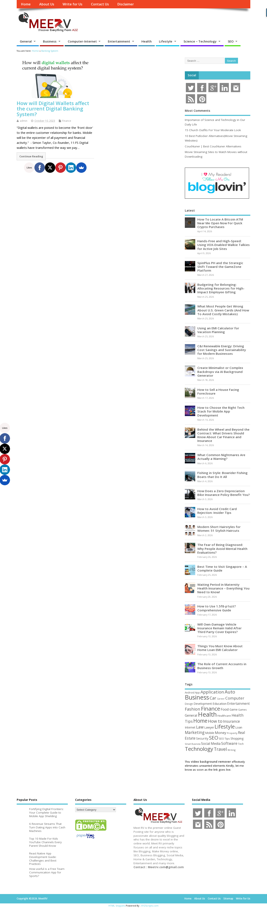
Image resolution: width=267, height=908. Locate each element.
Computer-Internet (82, 41)
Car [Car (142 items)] (213, 698)
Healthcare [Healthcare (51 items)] (224, 715)
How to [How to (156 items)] (215, 721)
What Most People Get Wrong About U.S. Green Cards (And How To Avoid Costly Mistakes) (223, 310)
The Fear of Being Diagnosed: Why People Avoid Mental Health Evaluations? (222, 548)
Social (192, 75)
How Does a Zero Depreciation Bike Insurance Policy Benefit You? (223, 493)
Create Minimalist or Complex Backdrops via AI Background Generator (220, 371)
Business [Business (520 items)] (197, 697)
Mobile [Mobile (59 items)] (209, 733)
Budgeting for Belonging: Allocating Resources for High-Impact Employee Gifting (220, 288)
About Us (46, 4)
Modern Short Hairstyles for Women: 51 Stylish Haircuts (219, 529)
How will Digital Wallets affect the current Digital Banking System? (53, 109)
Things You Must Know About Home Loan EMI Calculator (220, 648)
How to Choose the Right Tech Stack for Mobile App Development (220, 411)
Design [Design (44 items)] (189, 703)
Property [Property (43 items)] (232, 733)
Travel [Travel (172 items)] (220, 749)
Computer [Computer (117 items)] (234, 698)
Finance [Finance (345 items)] (210, 708)
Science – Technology (200, 41)
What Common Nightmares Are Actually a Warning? (221, 457)
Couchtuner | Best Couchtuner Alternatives (213, 146)
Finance (66, 121)
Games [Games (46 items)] (242, 709)
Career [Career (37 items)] (221, 698)
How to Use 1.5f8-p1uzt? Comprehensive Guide (216, 608)
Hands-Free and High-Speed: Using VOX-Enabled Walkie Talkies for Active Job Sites (223, 245)
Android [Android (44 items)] (189, 692)
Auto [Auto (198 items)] (230, 692)
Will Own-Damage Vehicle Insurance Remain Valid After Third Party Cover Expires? (219, 628)
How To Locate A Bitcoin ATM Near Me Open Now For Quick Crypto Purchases (220, 223)
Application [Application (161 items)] (212, 692)
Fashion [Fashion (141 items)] (192, 709)
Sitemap (228, 898)
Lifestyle (165, 41)
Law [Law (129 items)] (200, 727)
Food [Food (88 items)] (225, 709)
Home (26, 4)
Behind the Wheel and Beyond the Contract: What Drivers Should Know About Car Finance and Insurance (223, 435)
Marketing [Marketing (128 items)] (194, 732)
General (26, 41)
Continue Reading (31, 156)
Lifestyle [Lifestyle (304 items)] (225, 726)
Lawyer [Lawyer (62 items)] (209, 727)
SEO (231, 41)
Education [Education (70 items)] (220, 703)
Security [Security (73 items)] (202, 738)
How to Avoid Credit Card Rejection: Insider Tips (217, 511)
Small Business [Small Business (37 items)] (192, 743)
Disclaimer (125, 4)
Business (50, 41)
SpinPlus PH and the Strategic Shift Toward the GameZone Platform (220, 266)
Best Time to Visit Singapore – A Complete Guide (222, 568)
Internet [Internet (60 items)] (190, 727)
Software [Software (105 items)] (229, 743)
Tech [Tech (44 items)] (241, 743)
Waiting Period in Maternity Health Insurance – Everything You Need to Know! (223, 588)
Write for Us (72, 4)
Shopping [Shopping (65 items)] (237, 738)
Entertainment (119, 41)
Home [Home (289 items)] (200, 720)
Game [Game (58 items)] (233, 709)
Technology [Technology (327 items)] (199, 748)
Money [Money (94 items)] (220, 732)
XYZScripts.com (150, 905)
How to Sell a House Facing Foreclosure (218, 391)
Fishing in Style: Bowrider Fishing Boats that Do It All (222, 475)
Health (146, 41)
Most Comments (197, 110)
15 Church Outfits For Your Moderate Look (213, 130)
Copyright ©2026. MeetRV (32, 898)
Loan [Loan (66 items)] (238, 727)
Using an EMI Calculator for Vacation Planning (218, 330)
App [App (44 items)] (197, 692)
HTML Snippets (116, 905)
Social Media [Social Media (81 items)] (210, 743)
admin (23, 121)
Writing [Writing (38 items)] (232, 749)
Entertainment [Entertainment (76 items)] (238, 703)
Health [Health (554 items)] (207, 714)
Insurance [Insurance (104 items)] (231, 721)
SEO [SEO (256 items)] (213, 737)
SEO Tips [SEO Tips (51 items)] (224, 738)
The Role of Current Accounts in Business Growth (221, 666)
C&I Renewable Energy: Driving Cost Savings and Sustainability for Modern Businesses (221, 350)
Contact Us (100, 4)
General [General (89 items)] (191, 715)
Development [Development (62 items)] (203, 704)
